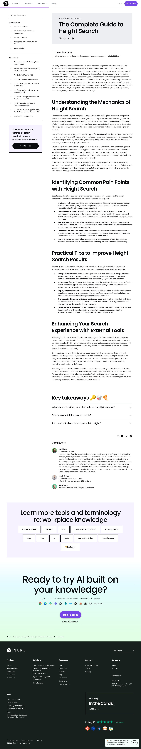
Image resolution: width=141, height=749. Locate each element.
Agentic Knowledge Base (42, 677)
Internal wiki (11, 678)
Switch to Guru (12, 703)
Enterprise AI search (40, 674)
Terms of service (12, 740)
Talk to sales (131, 4)
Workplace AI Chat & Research (44, 665)
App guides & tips (28, 637)
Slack (9, 712)
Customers (63, 668)
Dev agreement (27, 740)
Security (88, 672)
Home (9, 637)
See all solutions (38, 683)
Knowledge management (16, 706)
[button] (16, 3)
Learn (61, 665)
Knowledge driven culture (16, 709)
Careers (114, 665)
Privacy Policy (121, 744)
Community (63, 681)
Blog (60, 675)
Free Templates (64, 684)
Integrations (11, 672)
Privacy (39, 740)
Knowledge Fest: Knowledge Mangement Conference (17, 716)
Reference (16, 637)
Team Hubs (37, 680)
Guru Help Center (91, 665)
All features (11, 675)
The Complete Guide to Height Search (50, 637)
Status (87, 668)
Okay (134, 743)
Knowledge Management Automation (42, 669)
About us (115, 668)
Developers (63, 678)
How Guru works (12, 668)
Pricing (54, 4)
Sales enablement (13, 699)
